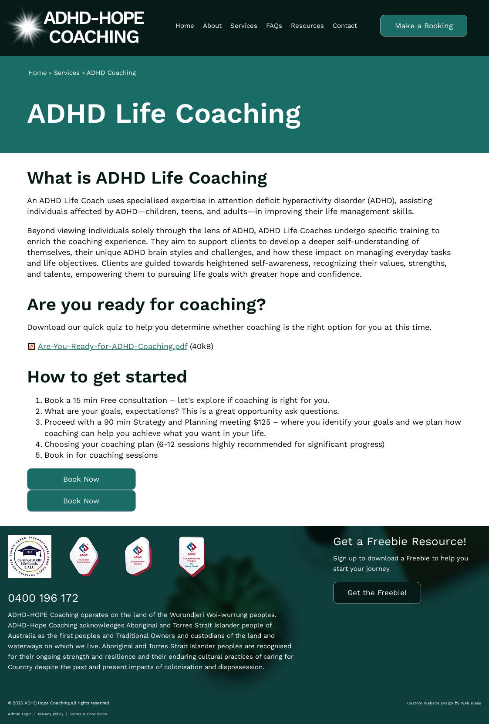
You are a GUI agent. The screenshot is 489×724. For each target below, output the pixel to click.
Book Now (81, 479)
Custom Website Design (430, 703)
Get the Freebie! (377, 592)
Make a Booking (424, 25)
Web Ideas (471, 703)
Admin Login (20, 714)
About (212, 26)
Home (184, 26)
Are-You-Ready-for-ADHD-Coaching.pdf (112, 346)
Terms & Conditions (88, 714)
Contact (345, 26)
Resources (307, 26)
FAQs (274, 26)
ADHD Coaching (111, 73)
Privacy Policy (51, 714)
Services (243, 26)
